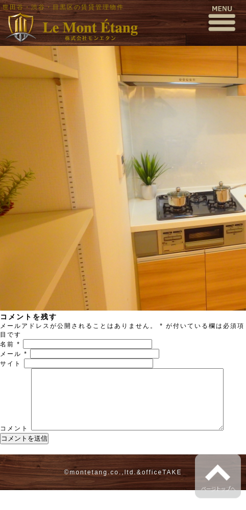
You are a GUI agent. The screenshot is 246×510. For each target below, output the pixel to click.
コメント (14, 372)
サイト (10, 363)
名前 (10, 344)
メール (14, 354)
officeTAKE (162, 492)
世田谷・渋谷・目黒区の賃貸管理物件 (63, 7)
